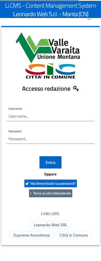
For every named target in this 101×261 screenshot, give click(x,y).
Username (15, 108)
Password (14, 131)
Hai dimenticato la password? (51, 183)
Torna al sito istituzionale (50, 193)
